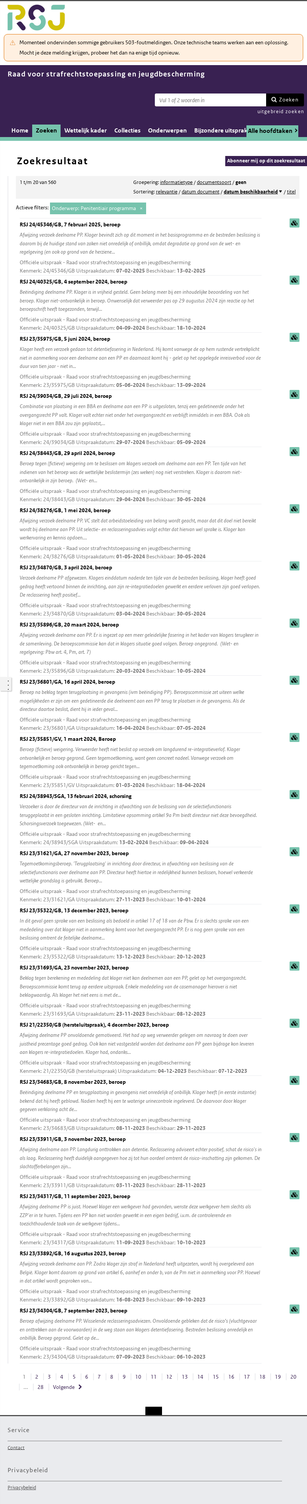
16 (231, 1376)
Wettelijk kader (85, 130)
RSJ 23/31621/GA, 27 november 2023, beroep (141, 877)
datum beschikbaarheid (251, 192)
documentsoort (214, 182)
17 (247, 1376)
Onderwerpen (167, 130)
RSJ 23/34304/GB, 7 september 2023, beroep (141, 1334)
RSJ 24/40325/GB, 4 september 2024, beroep (141, 305)
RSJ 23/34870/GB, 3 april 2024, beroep (141, 591)
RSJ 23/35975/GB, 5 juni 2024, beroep (141, 362)
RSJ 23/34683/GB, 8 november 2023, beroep (141, 1106)
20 (293, 1376)
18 (262, 1376)
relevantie (167, 192)
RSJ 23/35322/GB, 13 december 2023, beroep (141, 934)
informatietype (176, 182)
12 (169, 1376)
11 (154, 1376)
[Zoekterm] (210, 100)
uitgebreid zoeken (280, 111)
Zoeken (289, 99)
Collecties (127, 130)
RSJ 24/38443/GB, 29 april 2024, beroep (141, 477)
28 (40, 1387)
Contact (16, 1447)
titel (291, 192)
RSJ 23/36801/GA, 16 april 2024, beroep (141, 705)
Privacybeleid (22, 1487)
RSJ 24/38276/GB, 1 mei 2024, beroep (141, 534)
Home (19, 130)
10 (138, 1376)
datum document (201, 192)
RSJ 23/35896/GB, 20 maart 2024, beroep (141, 648)
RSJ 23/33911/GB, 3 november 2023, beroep (141, 1163)
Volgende (64, 1387)
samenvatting (294, 223)
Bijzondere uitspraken (224, 130)
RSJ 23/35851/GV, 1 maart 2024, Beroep (141, 763)
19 (278, 1376)
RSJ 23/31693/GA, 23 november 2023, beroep (141, 991)
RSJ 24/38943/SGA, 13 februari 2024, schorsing (141, 820)
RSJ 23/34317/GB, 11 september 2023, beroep (141, 1220)
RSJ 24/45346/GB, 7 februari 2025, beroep (141, 248)
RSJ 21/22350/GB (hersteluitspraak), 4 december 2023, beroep (141, 1048)
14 (200, 1376)
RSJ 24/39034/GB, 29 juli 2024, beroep (141, 420)
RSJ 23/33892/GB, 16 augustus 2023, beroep (141, 1277)
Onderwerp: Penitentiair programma (94, 208)
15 (216, 1376)
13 (185, 1376)
